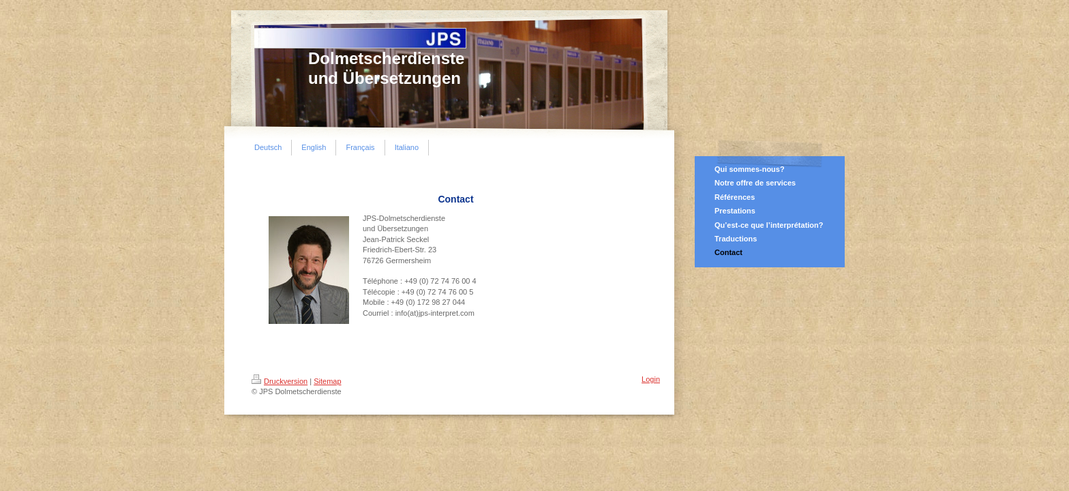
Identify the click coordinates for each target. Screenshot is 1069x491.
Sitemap (327, 381)
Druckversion (279, 381)
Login (651, 379)
